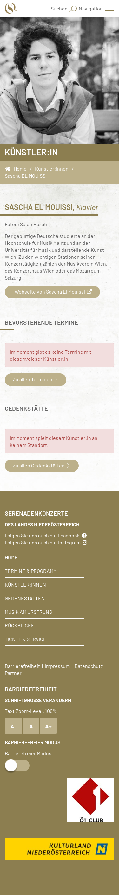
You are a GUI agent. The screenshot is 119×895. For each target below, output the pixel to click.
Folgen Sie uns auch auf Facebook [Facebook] (46, 535)
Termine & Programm (31, 571)
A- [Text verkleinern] (13, 726)
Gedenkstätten (25, 598)
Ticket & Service (25, 639)
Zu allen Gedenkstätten (42, 465)
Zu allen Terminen (35, 379)
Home (11, 557)
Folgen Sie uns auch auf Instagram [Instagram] (46, 542)
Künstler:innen (25, 584)
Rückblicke (19, 625)
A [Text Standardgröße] (31, 726)
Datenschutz (89, 666)
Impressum (57, 666)
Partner (13, 673)
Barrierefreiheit (22, 666)
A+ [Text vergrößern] (48, 726)
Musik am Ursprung (28, 611)
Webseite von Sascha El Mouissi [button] (52, 291)
